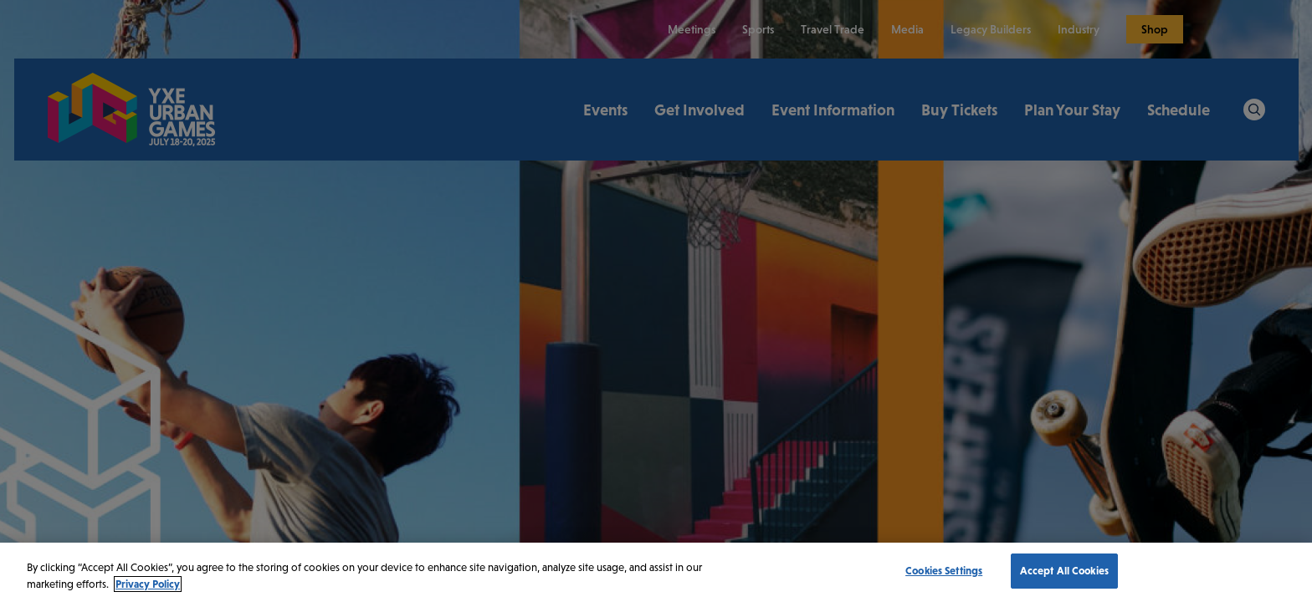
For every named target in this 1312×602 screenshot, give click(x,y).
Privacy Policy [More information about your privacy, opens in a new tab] (147, 584)
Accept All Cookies (1064, 570)
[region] (656, 572)
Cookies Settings (943, 570)
